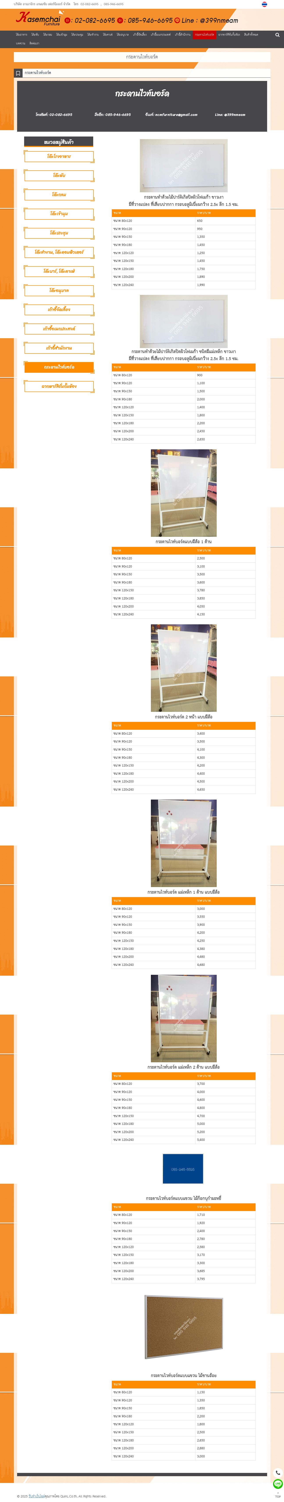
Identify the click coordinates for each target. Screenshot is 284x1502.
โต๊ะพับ (35, 34)
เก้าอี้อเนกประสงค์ (161, 34)
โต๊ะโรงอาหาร (59, 156)
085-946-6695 (113, 4)
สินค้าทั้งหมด (251, 34)
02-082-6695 (89, 4)
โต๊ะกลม (47, 34)
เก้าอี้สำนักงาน (183, 34)
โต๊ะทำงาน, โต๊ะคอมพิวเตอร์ (59, 252)
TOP (278, 1495)
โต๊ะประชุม (77, 34)
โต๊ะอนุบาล (123, 34)
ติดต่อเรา (34, 43)
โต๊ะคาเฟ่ (108, 34)
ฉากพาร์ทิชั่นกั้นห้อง (229, 34)
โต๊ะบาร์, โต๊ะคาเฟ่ (59, 271)
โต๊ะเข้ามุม (61, 34)
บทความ (20, 43)
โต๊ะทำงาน (93, 34)
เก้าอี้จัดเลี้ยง (139, 34)
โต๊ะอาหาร (21, 34)
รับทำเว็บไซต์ (37, 1496)
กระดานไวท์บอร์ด (204, 34)
